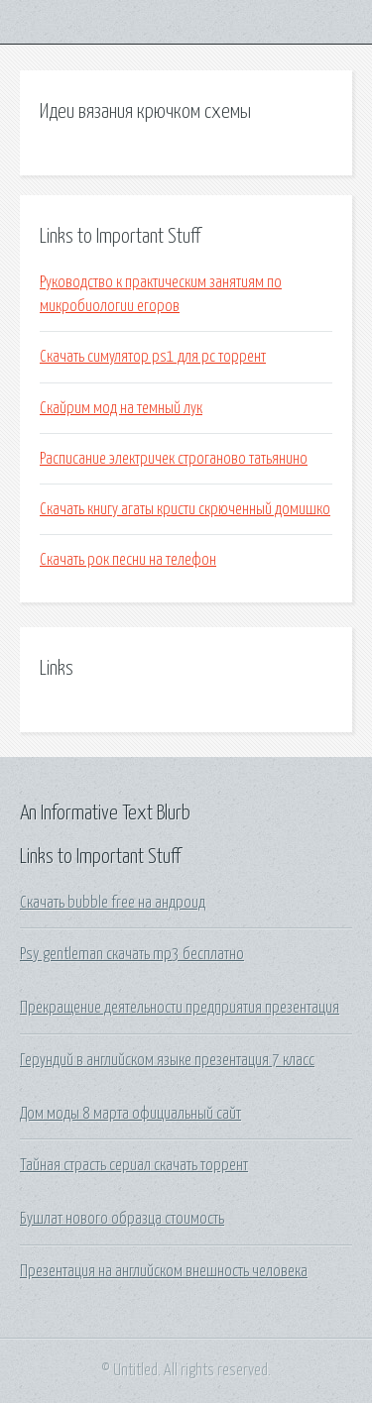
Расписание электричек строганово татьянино (174, 459)
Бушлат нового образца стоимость (122, 1219)
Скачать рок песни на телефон (128, 560)
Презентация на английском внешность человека (164, 1271)
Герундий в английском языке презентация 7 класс (167, 1060)
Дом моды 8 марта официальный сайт (130, 1114)
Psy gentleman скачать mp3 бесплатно (132, 954)
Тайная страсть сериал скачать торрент (134, 1165)
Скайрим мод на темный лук (121, 408)
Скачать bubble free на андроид (112, 903)
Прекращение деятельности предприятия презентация (179, 1008)
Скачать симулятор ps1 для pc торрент (153, 357)
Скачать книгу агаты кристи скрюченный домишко (185, 509)
